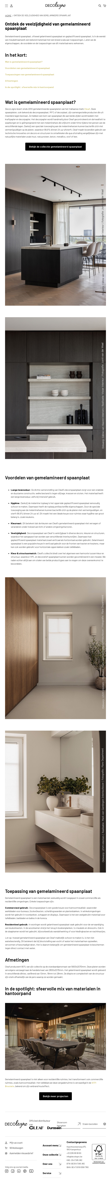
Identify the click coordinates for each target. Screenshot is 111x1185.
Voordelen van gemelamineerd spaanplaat (27, 68)
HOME (8, 15)
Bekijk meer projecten (55, 1096)
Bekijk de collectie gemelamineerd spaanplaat (55, 146)
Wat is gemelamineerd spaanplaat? (23, 61)
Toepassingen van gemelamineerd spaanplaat (29, 74)
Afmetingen (11, 80)
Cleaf (87, 108)
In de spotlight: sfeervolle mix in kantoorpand (29, 87)
